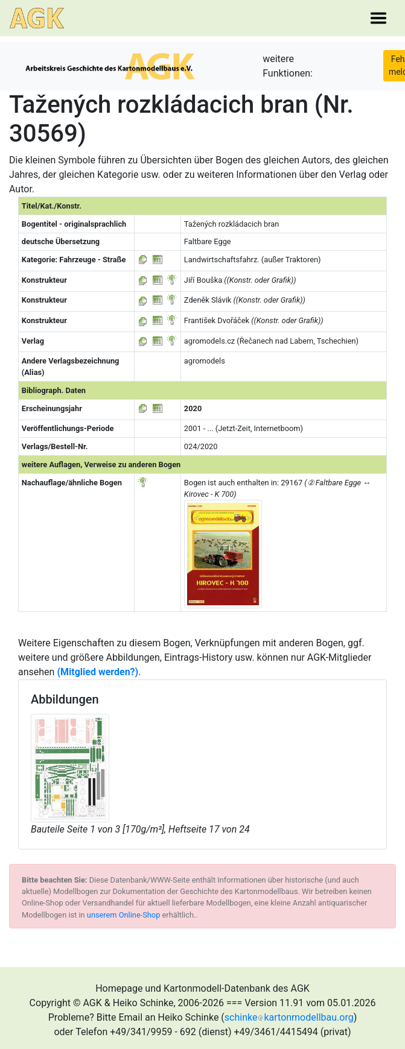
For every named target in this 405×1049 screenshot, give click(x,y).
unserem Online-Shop (124, 914)
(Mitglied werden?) (97, 672)
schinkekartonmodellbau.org (289, 1017)
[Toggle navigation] (378, 18)
